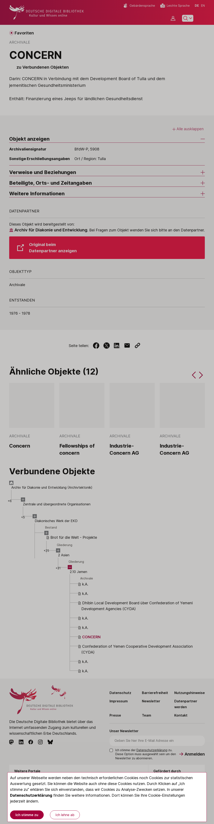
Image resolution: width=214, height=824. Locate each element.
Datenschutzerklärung (31, 795)
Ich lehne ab (64, 815)
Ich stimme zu (26, 815)
